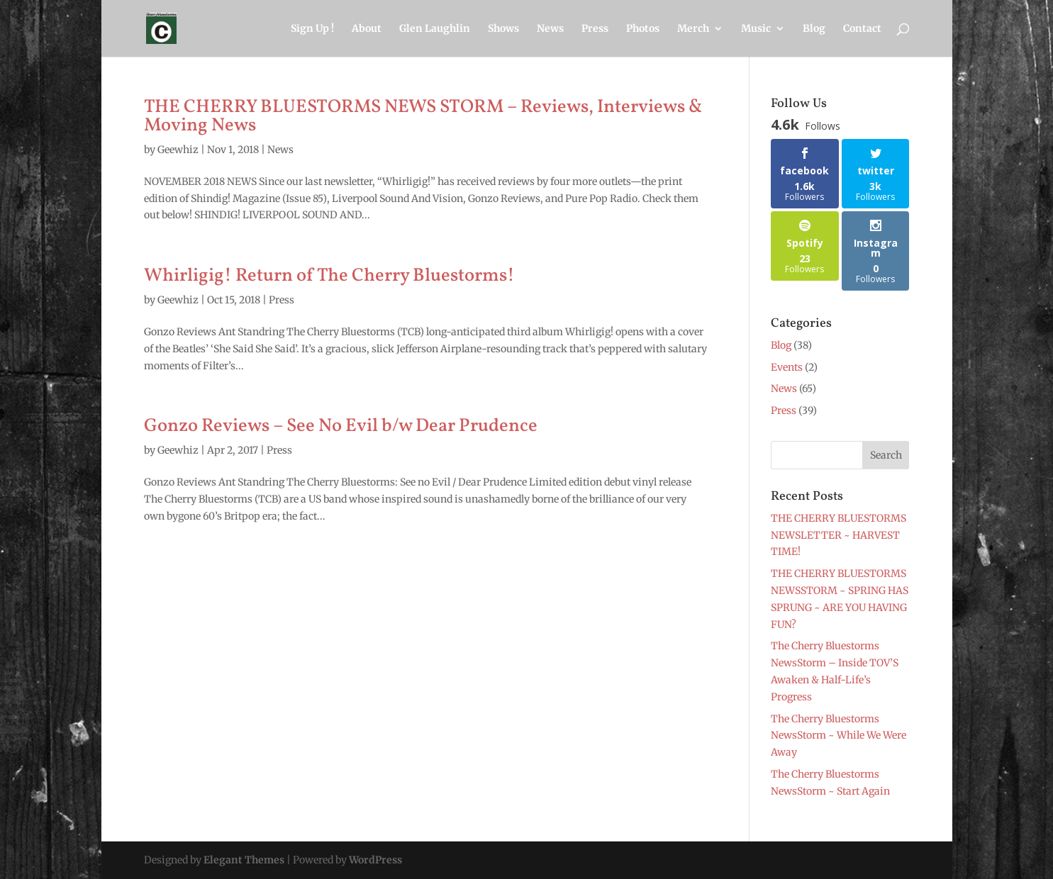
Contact (862, 29)
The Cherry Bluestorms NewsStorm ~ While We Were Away (838, 735)
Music (756, 29)
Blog (814, 29)
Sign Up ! (312, 29)
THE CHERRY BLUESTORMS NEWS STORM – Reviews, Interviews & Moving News (423, 116)
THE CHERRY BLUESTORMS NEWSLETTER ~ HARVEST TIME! (838, 535)
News (550, 29)
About (366, 29)
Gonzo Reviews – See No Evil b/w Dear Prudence (340, 426)
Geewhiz (178, 149)
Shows (503, 29)
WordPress (375, 859)
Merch (693, 29)
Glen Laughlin (434, 29)
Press (594, 29)
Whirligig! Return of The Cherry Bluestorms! (329, 276)
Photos (642, 29)
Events (787, 367)
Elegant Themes (244, 859)
